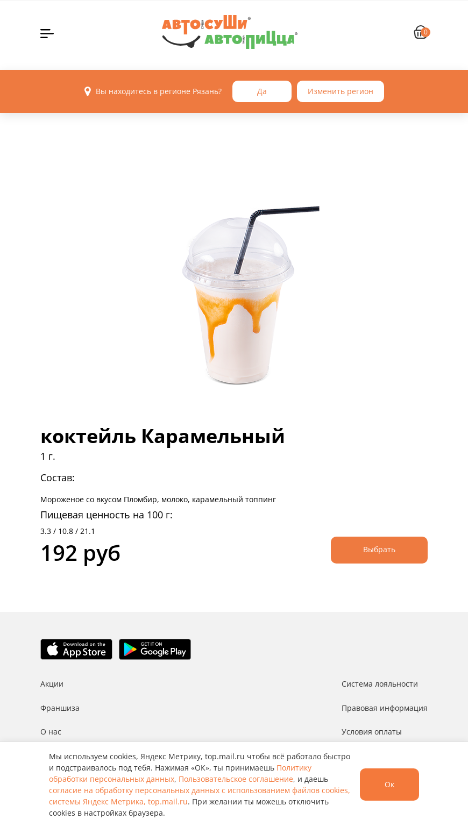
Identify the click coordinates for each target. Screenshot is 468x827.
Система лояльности (380, 684)
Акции (51, 684)
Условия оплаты (372, 731)
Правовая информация (385, 708)
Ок (389, 784)
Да (262, 91)
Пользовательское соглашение (236, 779)
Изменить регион (340, 91)
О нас (50, 731)
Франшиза (60, 708)
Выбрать (379, 549)
